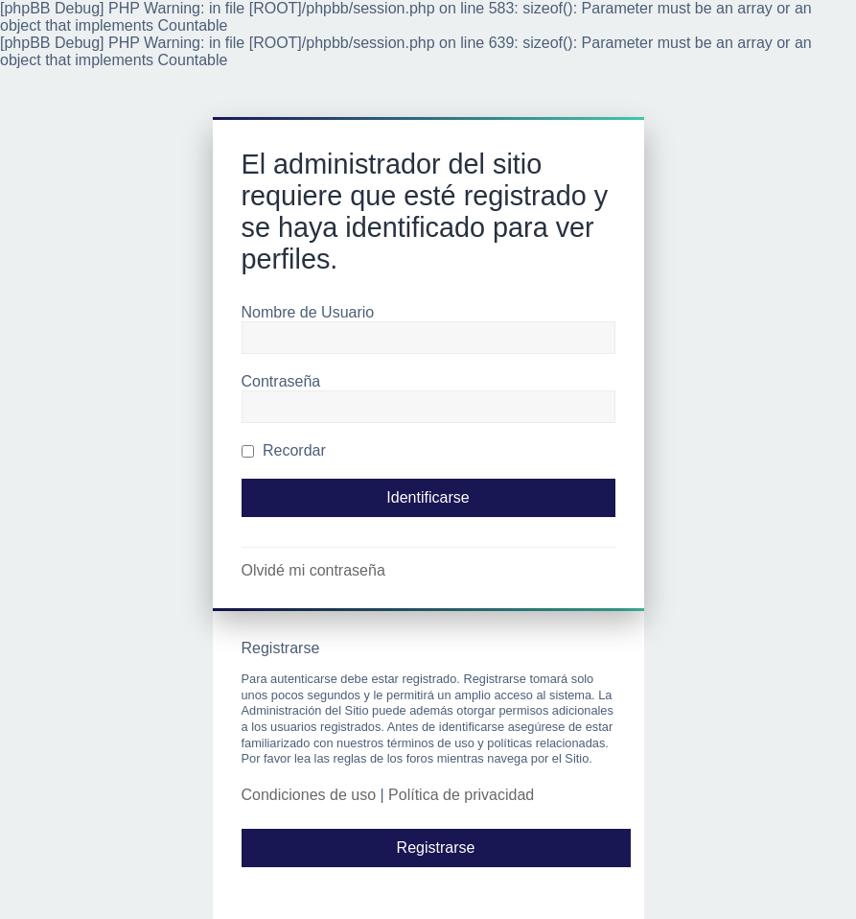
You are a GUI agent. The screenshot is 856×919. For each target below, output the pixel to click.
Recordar (284, 450)
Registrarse (436, 847)
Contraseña (281, 381)
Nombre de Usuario (308, 312)
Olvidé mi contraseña (313, 570)
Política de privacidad (461, 795)
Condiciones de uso (309, 795)
